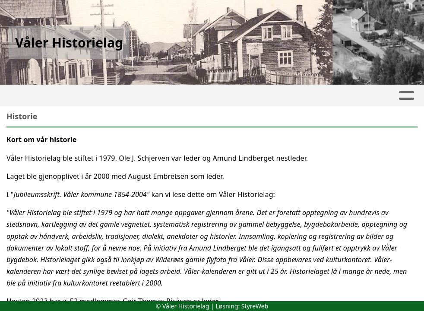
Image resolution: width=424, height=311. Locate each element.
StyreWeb (255, 306)
